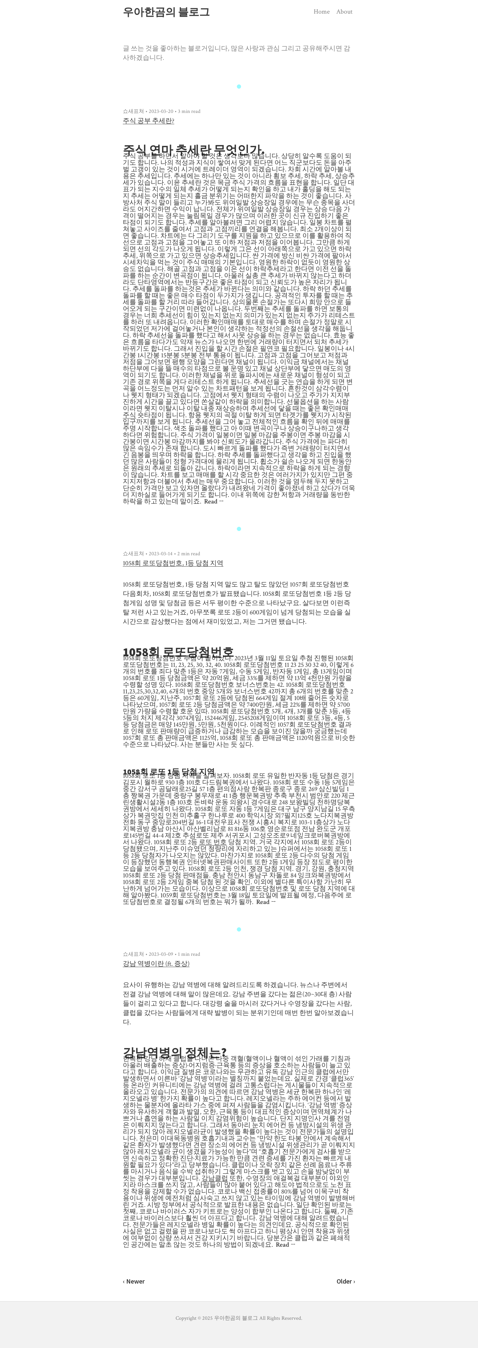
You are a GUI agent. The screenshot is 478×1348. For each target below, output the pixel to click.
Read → (214, 501)
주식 (129, 415)
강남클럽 (214, 1178)
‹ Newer (134, 1281)
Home (322, 11)
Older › (346, 1281)
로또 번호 (213, 842)
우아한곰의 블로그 (166, 12)
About (344, 11)
